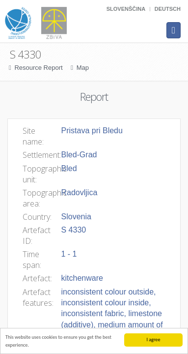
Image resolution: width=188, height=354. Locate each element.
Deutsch (168, 9)
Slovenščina (126, 9)
